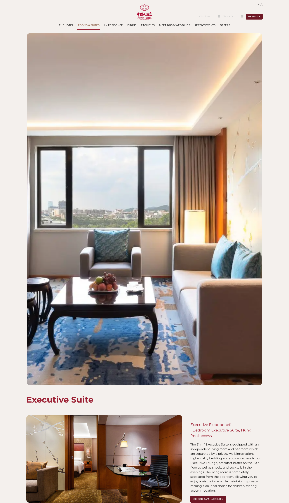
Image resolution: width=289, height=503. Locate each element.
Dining (132, 25)
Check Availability (208, 498)
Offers (225, 25)
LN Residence (113, 25)
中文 (260, 4)
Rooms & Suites (89, 25)
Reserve (254, 16)
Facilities (148, 25)
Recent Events (204, 25)
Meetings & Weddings (174, 25)
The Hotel (66, 25)
